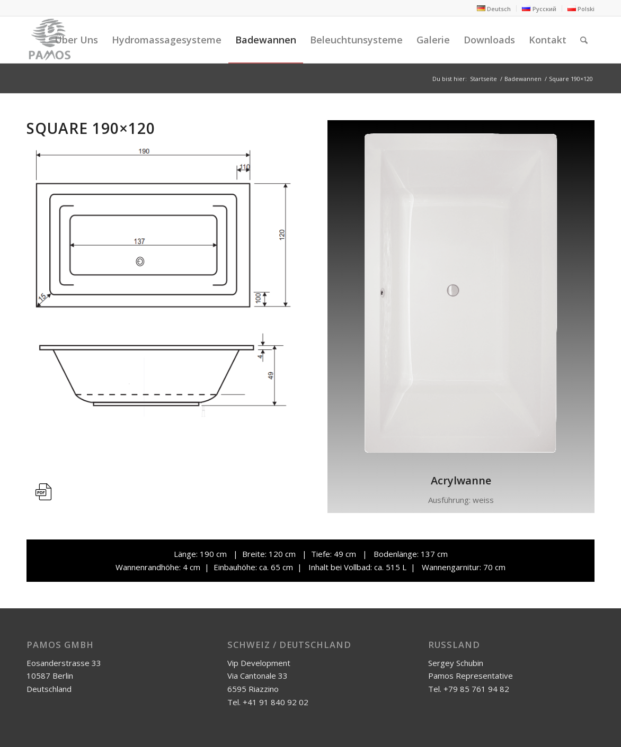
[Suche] (584, 39)
